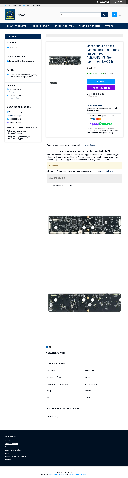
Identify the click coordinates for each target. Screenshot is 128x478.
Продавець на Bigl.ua (64, 472)
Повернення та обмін (89, 26)
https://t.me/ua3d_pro (15, 139)
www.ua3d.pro (89, 145)
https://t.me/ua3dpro (14, 133)
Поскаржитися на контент (58, 474)
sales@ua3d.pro (15, 115)
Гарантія (109, 26)
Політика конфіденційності (15, 456)
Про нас (36, 33)
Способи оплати (41, 26)
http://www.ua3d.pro (16, 112)
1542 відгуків (104, 2)
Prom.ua (76, 470)
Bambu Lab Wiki (106, 171)
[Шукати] (104, 14)
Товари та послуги (16, 26)
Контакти (23, 33)
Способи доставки (64, 26)
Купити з (101, 88)
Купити (100, 81)
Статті (10, 33)
